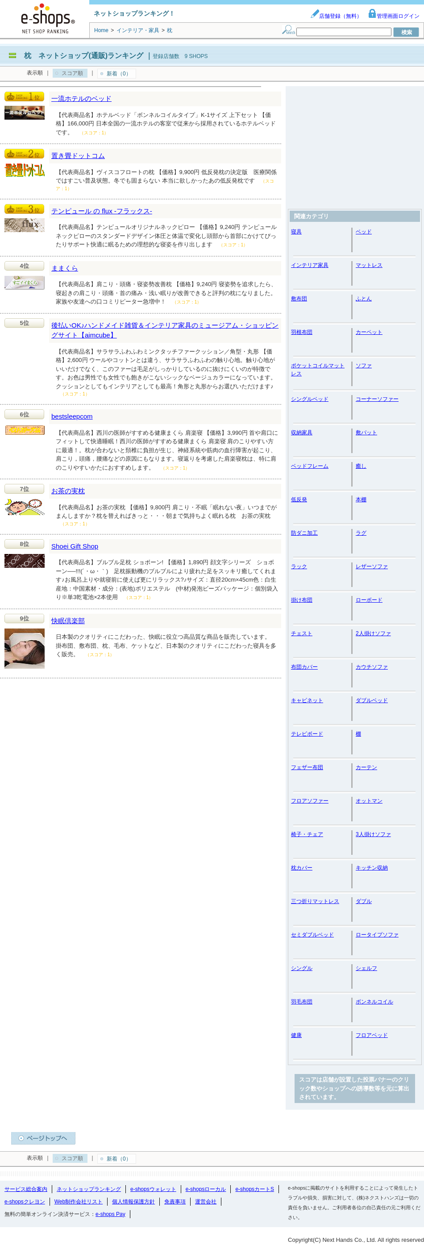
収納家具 (301, 432)
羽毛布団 (301, 1002)
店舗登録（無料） (336, 16)
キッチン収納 (372, 868)
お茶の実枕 (68, 491)
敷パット (366, 432)
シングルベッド (309, 399)
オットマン (369, 801)
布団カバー (304, 667)
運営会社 (205, 1202)
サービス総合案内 (25, 1189)
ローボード (369, 600)
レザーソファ (372, 566)
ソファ (364, 365)
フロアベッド (372, 1035)
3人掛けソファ (373, 834)
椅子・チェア (307, 834)
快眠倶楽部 (68, 620)
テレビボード (307, 734)
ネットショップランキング (89, 1189)
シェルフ (366, 968)
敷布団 (299, 299)
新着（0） (119, 74)
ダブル (364, 901)
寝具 (296, 232)
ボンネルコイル (374, 1002)
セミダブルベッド (312, 935)
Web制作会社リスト (78, 1202)
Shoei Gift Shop (74, 546)
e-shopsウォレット (153, 1189)
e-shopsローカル (206, 1189)
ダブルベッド (372, 700)
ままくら (64, 268)
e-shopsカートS (254, 1189)
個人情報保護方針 (133, 1202)
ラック (299, 566)
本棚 (361, 499)
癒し (361, 466)
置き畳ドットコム (78, 155)
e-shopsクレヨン (24, 1202)
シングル (301, 968)
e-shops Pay (110, 1214)
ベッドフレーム (309, 466)
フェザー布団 (307, 767)
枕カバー (301, 868)
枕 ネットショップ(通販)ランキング (83, 55)
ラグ (361, 533)
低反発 (299, 499)
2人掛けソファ (373, 633)
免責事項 (175, 1202)
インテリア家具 (309, 265)
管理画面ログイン (394, 16)
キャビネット (307, 700)
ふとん (364, 299)
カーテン (366, 767)
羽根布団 (301, 332)
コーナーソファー (377, 399)
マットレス (369, 265)
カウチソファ (372, 667)
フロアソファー (309, 801)
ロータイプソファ (377, 935)
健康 (296, 1035)
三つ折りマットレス (315, 901)
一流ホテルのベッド (81, 98)
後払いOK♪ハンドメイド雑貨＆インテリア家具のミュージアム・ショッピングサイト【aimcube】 (165, 330)
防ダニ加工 (304, 533)
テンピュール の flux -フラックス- (101, 211)
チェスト (301, 633)
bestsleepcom (72, 416)
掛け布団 (301, 600)
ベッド (364, 232)
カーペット (369, 332)
